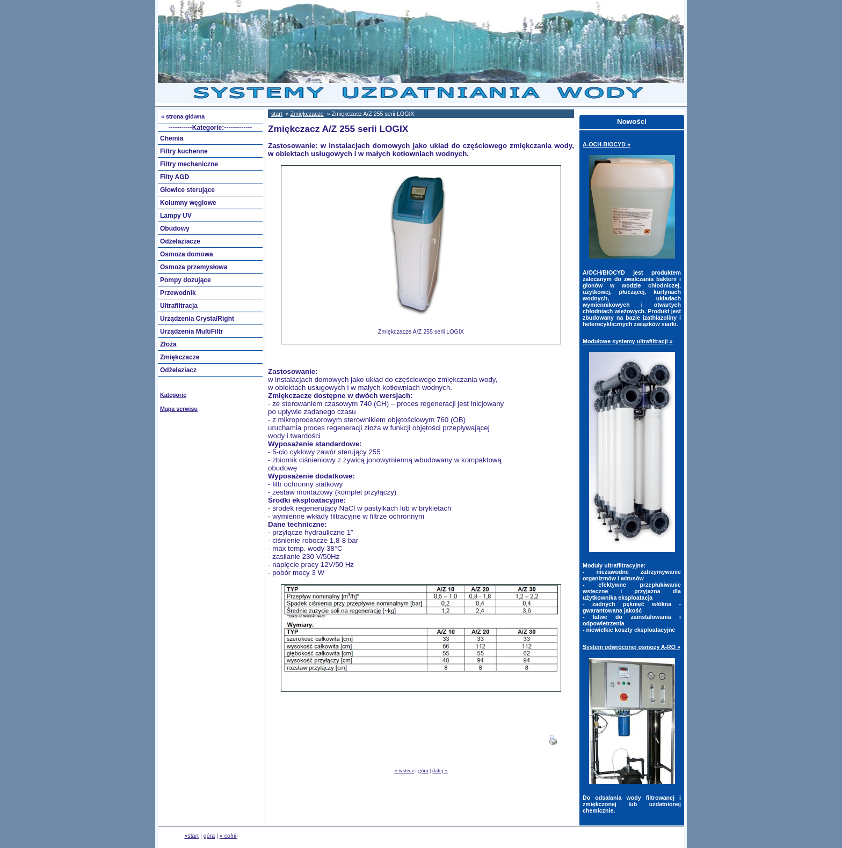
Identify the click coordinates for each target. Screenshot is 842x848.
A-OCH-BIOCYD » (606, 144)
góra (423, 770)
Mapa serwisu (179, 408)
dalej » (440, 770)
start (276, 113)
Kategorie (173, 395)
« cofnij (229, 835)
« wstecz (404, 770)
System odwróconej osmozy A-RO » (631, 647)
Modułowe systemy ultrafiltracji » (628, 341)
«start (191, 835)
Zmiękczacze (307, 113)
